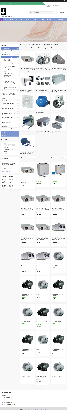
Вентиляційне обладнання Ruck (10, 67)
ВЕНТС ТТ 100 (55, 265)
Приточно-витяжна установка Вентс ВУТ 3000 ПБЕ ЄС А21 (27, 267)
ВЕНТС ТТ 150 (39, 349)
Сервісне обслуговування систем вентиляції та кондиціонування (9, 94)
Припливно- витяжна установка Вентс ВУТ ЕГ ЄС (58, 91)
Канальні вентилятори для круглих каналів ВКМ (42, 111)
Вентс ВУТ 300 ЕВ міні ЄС (42, 180)
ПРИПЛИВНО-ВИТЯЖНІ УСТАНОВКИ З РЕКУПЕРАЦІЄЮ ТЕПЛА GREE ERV (10, 77)
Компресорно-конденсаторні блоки (8, 114)
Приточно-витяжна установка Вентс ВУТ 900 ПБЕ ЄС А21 (27, 238)
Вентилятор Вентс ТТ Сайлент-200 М (26, 350)
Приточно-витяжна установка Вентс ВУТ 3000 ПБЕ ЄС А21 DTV (42, 267)
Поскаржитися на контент (30, 409)
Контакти (28, 19)
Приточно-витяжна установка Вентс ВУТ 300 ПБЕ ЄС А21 (27, 181)
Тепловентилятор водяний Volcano (8, 97)
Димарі (3, 106)
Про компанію (6, 400)
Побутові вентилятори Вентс (27, 111)
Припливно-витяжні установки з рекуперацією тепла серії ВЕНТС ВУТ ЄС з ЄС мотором (27, 70)
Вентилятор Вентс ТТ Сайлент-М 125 (57, 295)
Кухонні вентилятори (25, 131)
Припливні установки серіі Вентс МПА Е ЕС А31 (58, 132)
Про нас (22, 19)
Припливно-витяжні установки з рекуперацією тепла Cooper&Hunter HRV (9, 82)
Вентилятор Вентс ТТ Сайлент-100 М (26, 295)
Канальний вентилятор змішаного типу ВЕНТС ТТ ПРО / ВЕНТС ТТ (43, 70)
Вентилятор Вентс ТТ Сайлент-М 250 (57, 350)
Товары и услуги (6, 48)
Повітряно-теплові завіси (8, 108)
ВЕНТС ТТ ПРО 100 (25, 321)
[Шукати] (52, 12)
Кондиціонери (5, 90)
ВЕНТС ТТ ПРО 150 (25, 376)
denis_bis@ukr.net (6, 171)
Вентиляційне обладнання (8, 57)
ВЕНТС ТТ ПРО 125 (56, 321)
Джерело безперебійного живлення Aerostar (8, 129)
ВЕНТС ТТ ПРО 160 (56, 376)
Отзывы (4, 135)
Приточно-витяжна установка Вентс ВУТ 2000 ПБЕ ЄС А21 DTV (58, 238)
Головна (6, 19)
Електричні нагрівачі (55, 111)
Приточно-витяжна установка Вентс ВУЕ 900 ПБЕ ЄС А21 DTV (42, 238)
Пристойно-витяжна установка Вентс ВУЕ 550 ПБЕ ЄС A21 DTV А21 (58, 209)
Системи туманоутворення (8, 103)
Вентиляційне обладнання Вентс (10, 70)
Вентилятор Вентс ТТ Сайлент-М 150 (41, 322)
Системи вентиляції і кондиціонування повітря (8, 51)
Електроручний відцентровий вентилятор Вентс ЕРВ (26, 153)
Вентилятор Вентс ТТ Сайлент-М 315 (41, 377)
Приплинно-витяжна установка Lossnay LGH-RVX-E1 (10, 87)
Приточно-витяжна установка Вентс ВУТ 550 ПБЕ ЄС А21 (42, 209)
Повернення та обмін (47, 19)
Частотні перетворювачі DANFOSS (7, 125)
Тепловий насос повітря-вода (9, 100)
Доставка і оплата (36, 19)
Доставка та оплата (7, 399)
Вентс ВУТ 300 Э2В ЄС (57, 180)
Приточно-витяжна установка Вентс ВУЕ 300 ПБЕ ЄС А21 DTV (27, 209)
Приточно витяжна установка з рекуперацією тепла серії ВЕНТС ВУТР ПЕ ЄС (58, 70)
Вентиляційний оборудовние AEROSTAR (10, 63)
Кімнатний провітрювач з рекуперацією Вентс (26, 91)
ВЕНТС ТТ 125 (39, 294)
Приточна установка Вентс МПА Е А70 (43, 132)
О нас (3, 132)
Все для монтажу (6, 122)
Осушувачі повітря (6, 111)
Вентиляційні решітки (7, 117)
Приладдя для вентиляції (41, 90)
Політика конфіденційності (60, 19)
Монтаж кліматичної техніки (8, 120)
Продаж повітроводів (7, 54)
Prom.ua (40, 408)
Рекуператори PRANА (8, 73)
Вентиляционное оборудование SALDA (8, 60)
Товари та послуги (14, 19)
